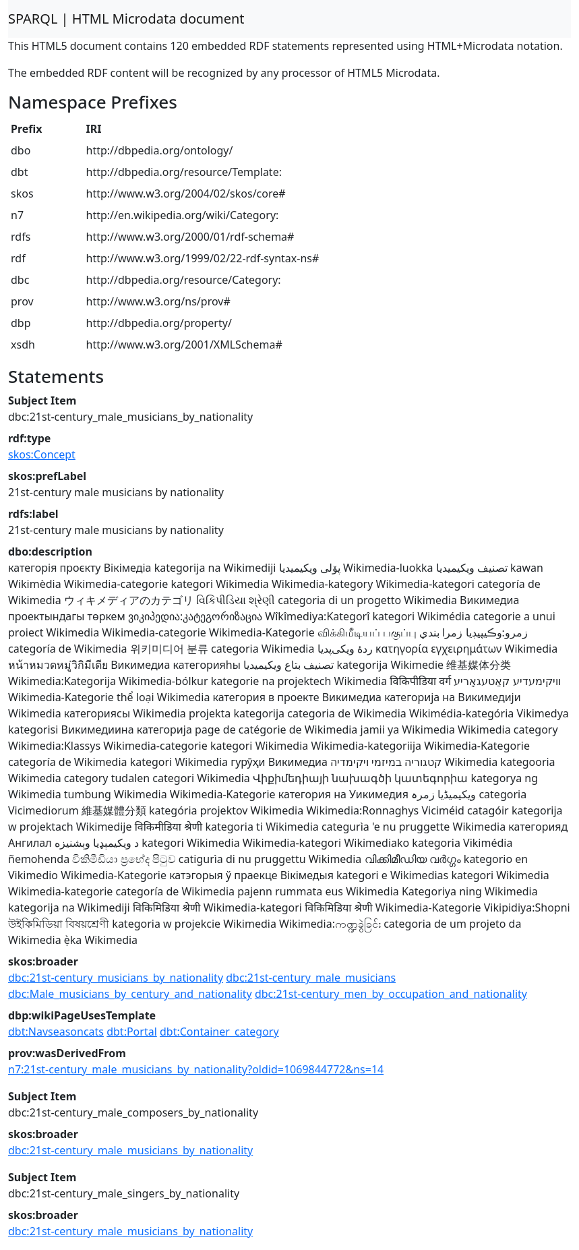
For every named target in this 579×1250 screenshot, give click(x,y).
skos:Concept (41, 454)
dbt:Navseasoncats (56, 1031)
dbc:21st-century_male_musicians (311, 977)
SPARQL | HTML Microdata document (126, 18)
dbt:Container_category (219, 1031)
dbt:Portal (131, 1031)
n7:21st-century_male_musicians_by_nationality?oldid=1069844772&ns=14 (196, 1069)
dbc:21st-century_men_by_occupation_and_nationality (391, 993)
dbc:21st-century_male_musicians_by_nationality (130, 1150)
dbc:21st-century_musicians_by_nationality (115, 977)
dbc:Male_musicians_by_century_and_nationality (130, 993)
